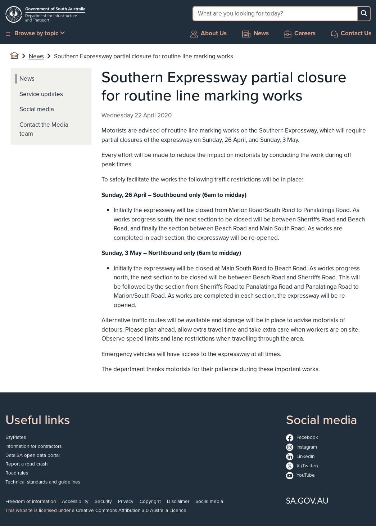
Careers (300, 33)
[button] (36, 33)
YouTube (300, 474)
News (255, 33)
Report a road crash (26, 463)
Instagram (301, 446)
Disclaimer (178, 501)
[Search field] (274, 13)
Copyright (150, 501)
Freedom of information (30, 501)
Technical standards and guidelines (42, 481)
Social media (209, 501)
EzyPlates (15, 437)
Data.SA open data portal (32, 455)
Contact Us (351, 33)
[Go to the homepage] (45, 14)
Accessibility (75, 501)
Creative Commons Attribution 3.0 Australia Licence (131, 510)
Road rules (16, 472)
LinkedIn (300, 456)
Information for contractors (33, 446)
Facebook (302, 437)
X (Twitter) (302, 465)
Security (103, 501)
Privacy (125, 501)
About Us (208, 33)
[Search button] (364, 13)
